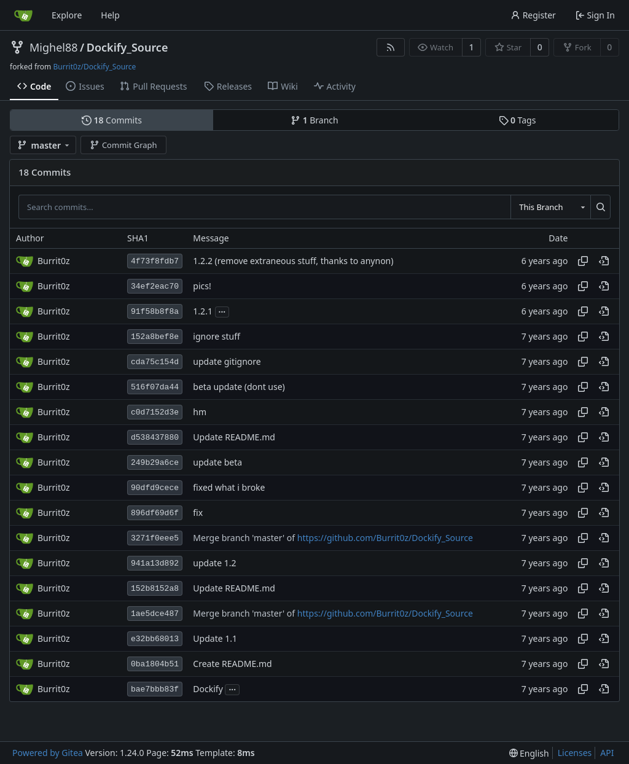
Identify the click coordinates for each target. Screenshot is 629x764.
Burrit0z (53, 261)
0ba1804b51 (155, 664)
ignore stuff (216, 337)
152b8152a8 (155, 588)
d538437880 (155, 437)
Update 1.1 (215, 639)
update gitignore (226, 362)
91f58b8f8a (155, 311)
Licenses (575, 752)
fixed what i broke (229, 488)
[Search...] (600, 207)
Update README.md (234, 437)
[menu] (529, 753)
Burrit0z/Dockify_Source (94, 66)
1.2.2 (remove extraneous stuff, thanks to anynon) (293, 261)
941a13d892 (155, 563)
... (222, 310)
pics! (202, 286)
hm (199, 412)
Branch (314, 120)
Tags (517, 120)
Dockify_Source (127, 47)
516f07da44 (155, 387)
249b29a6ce (155, 462)
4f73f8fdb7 (155, 261)
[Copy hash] (583, 261)
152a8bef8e (155, 336)
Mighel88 (53, 47)
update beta (217, 463)
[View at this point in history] (604, 261)
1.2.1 (203, 312)
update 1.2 (214, 563)
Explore (67, 15)
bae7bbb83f (155, 689)
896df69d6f (155, 513)
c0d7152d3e (155, 412)
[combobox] (550, 207)
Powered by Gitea (47, 752)
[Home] (23, 15)
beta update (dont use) (238, 387)
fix (198, 513)
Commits (112, 120)
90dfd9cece (155, 488)
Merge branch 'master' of (245, 538)
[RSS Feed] (391, 47)
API (607, 752)
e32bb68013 (155, 639)
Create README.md (232, 664)
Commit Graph (123, 144)
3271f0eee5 (155, 538)
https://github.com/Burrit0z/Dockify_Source (385, 538)
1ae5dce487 (155, 613)
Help (110, 15)
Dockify (207, 689)
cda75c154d (155, 362)
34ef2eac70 (155, 286)
